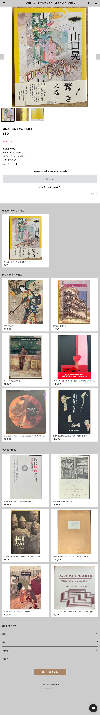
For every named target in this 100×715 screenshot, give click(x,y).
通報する (94, 194)
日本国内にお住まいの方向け (50, 187)
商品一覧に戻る (50, 672)
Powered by (50, 689)
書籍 (4, 634)
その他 (5, 659)
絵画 (4, 642)
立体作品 (6, 650)
